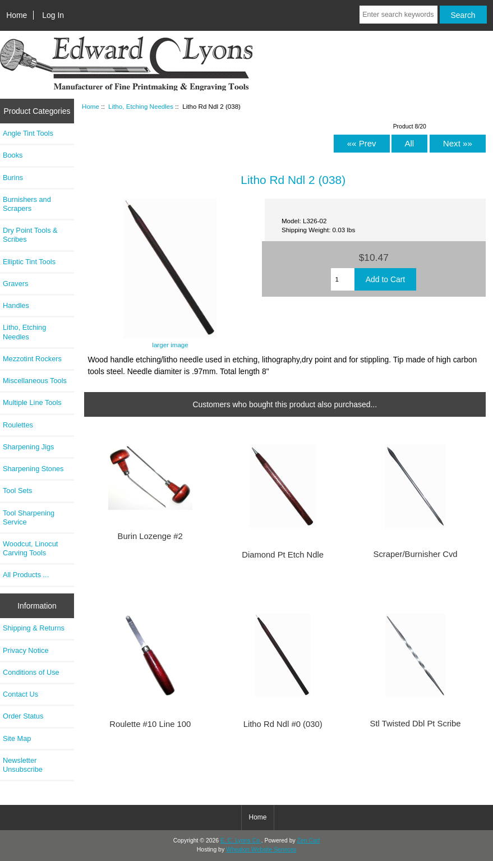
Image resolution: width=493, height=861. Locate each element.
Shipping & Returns (33, 628)
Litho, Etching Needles (140, 106)
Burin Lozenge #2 (150, 536)
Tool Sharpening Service (28, 517)
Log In (53, 15)
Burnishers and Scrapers (27, 204)
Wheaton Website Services (261, 849)
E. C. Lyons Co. (240, 840)
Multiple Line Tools (32, 402)
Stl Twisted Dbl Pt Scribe (415, 723)
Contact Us (20, 694)
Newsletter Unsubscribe (23, 764)
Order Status (23, 716)
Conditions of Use (31, 672)
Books (12, 155)
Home (16, 15)
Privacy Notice (25, 650)
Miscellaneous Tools (35, 380)
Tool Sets (17, 490)
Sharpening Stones (33, 468)
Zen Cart (308, 840)
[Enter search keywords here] (398, 15)
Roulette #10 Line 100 (150, 724)
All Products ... (26, 574)
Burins (13, 177)
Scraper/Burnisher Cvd (416, 554)
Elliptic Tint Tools (29, 261)
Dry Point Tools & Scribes (30, 234)
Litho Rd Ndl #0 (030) (282, 724)
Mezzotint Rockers (32, 358)
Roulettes (18, 425)
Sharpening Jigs (28, 447)
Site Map (17, 738)
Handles (16, 305)
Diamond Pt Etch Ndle (283, 554)
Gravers (15, 283)
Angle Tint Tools (28, 133)
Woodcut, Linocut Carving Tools (30, 548)
